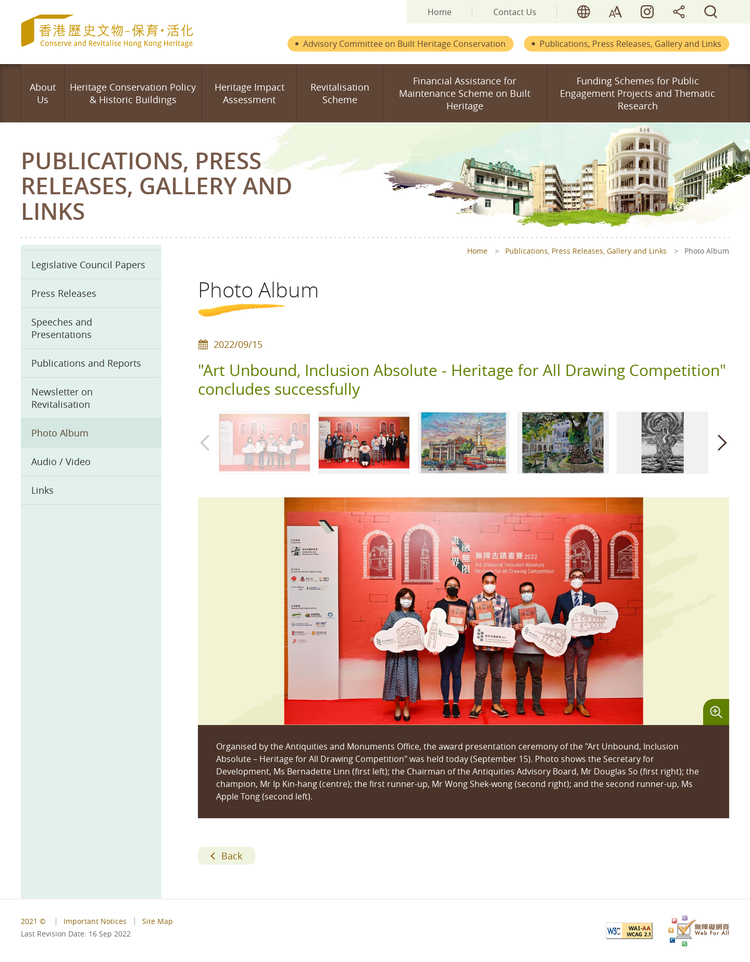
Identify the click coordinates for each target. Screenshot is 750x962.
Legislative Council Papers (88, 264)
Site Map (157, 921)
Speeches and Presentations (61, 328)
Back (231, 855)
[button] (721, 442)
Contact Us (514, 12)
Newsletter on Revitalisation (62, 397)
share (678, 11)
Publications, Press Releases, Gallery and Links (630, 43)
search (710, 11)
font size (615, 11)
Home (440, 12)
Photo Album (60, 433)
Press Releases (63, 293)
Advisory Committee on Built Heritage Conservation (404, 43)
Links (42, 490)
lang (583, 11)
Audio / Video (61, 461)
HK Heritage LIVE (647, 11)
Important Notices (95, 921)
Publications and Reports (86, 363)
